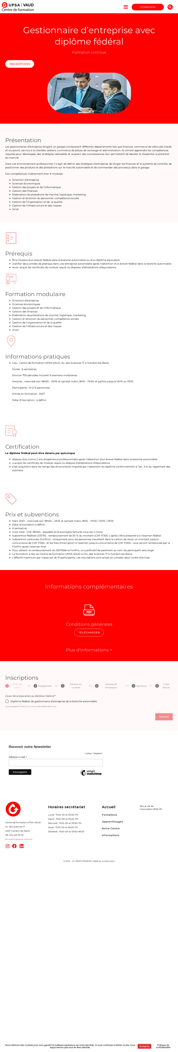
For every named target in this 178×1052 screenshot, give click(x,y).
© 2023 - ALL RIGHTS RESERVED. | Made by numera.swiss (89, 861)
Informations (110, 835)
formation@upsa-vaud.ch (18, 839)
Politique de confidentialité (163, 1046)
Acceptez (144, 1046)
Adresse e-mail (18, 756)
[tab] (15, 685)
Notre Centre (111, 828)
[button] (170, 9)
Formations (109, 814)
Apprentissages (112, 821)
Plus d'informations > (89, 652)
